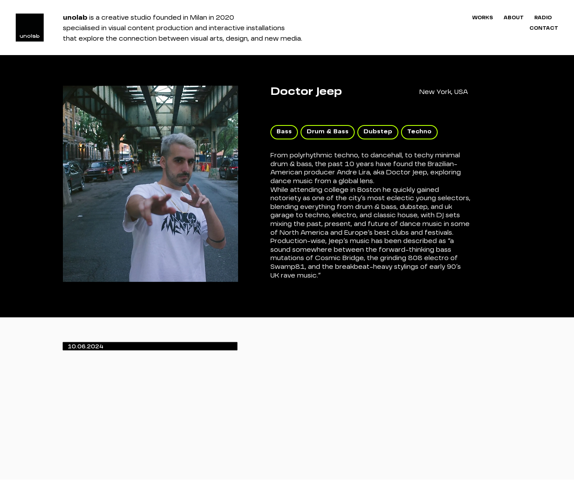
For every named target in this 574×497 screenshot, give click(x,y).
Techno (419, 131)
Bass (284, 131)
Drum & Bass (327, 131)
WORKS (482, 18)
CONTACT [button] (543, 28)
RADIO (543, 18)
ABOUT (514, 18)
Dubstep (377, 131)
